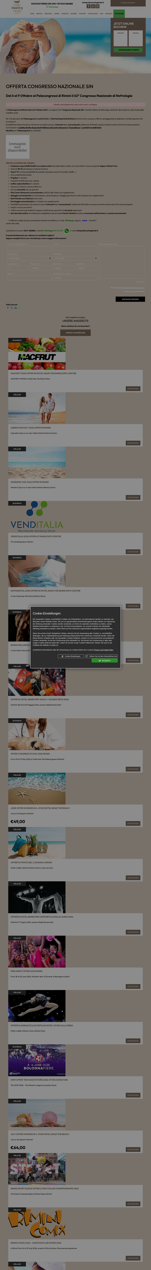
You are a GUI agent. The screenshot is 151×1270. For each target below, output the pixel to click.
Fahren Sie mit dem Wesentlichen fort (101, 656)
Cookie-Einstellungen (70, 656)
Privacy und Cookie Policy (103, 650)
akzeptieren (104, 661)
